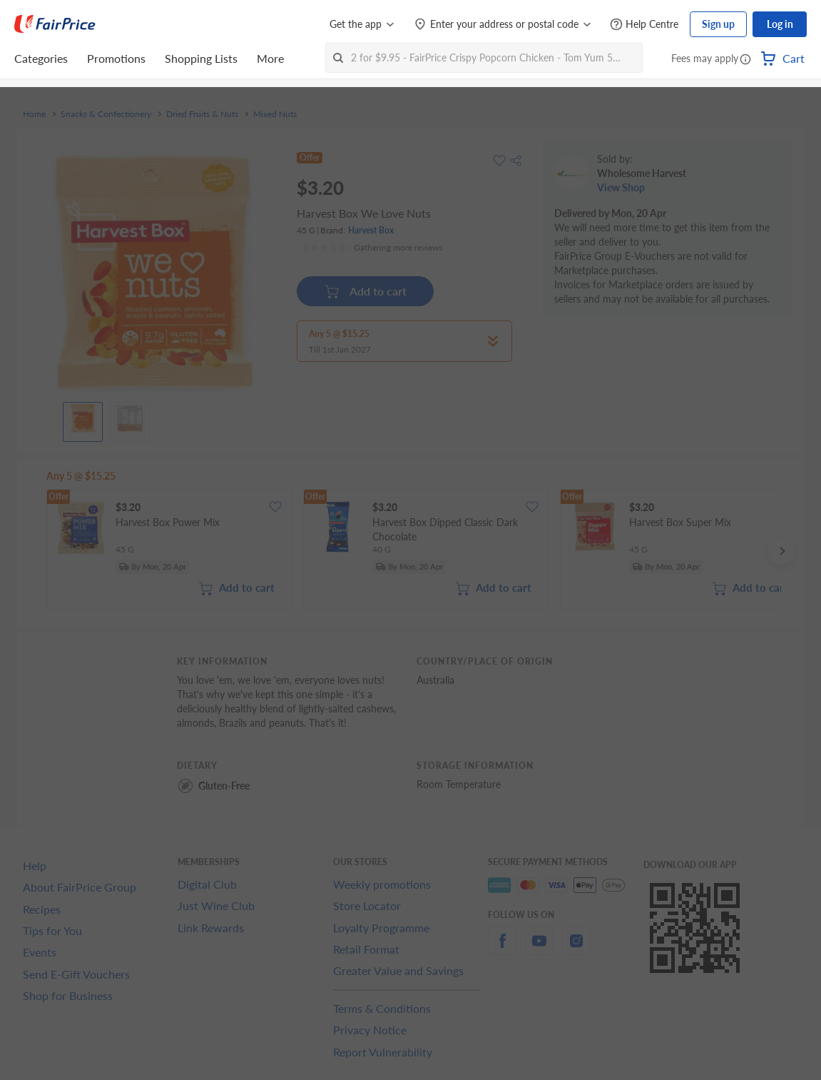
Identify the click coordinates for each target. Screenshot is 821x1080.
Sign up (718, 24)
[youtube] (539, 949)
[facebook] (502, 949)
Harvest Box (371, 230)
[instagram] (576, 949)
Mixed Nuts (275, 114)
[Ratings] (372, 247)
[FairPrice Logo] (55, 24)
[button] (745, 60)
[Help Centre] (644, 24)
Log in (780, 24)
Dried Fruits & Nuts (202, 114)
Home (34, 114)
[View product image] (82, 418)
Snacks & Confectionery (106, 114)
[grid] (413, 551)
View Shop (621, 187)
